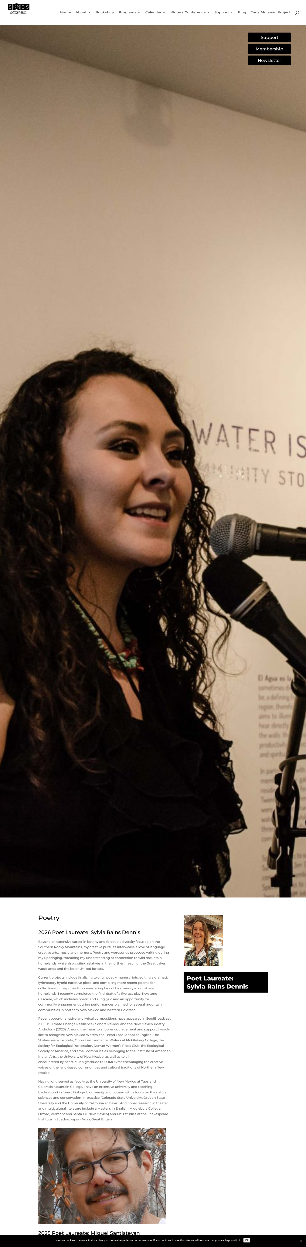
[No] (301, 1241)
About (81, 12)
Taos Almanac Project (271, 12)
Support (222, 12)
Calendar (153, 12)
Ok (247, 1240)
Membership (269, 48)
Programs (127, 12)
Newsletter (269, 60)
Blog (242, 12)
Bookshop (105, 12)
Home (65, 12)
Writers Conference (188, 12)
